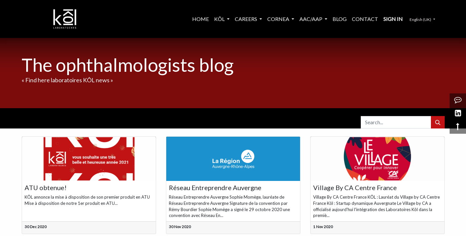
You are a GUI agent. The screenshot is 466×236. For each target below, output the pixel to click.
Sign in (393, 19)
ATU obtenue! (46, 187)
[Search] (438, 122)
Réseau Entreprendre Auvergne (215, 187)
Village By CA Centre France (355, 187)
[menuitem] (201, 19)
